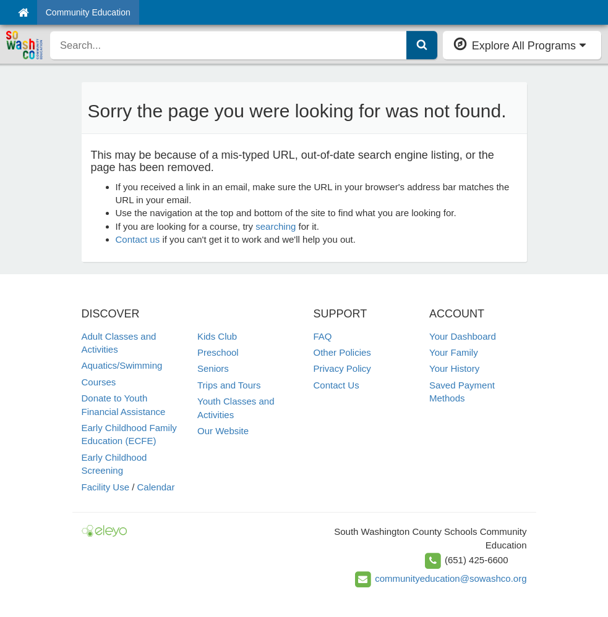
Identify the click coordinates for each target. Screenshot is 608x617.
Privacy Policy (342, 368)
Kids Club (217, 336)
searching (275, 226)
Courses (99, 382)
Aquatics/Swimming (122, 365)
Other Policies (342, 352)
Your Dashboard (462, 336)
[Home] (23, 12)
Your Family (453, 352)
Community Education (88, 12)
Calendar (156, 487)
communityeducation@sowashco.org (450, 578)
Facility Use (106, 487)
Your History (454, 368)
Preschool (218, 352)
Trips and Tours (229, 385)
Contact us (138, 239)
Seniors (213, 368)
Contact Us (336, 385)
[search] (228, 45)
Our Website (223, 431)
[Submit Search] (421, 45)
